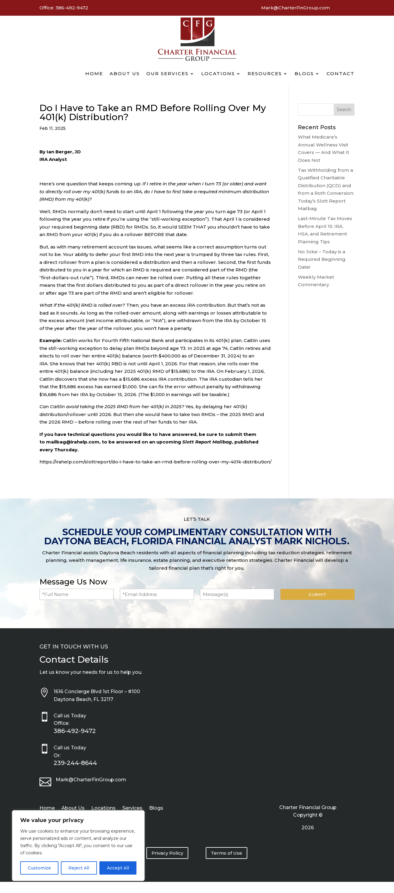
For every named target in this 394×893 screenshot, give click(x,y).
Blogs (304, 73)
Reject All (78, 868)
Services (132, 808)
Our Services (167, 73)
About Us (125, 73)
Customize (39, 868)
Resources (265, 73)
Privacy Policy (167, 853)
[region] (78, 845)
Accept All (118, 868)
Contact (341, 73)
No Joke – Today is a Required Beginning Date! (322, 259)
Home (94, 73)
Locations (218, 73)
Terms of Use (226, 853)
